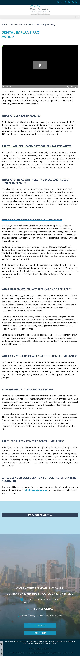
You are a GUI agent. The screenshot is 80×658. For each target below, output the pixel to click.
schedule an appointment (36, 490)
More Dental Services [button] (40, 515)
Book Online (40, 625)
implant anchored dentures (14, 453)
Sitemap (54, 643)
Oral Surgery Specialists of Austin (32, 641)
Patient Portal (40, 633)
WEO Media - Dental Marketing (56, 641)
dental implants (37, 94)
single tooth (29, 225)
